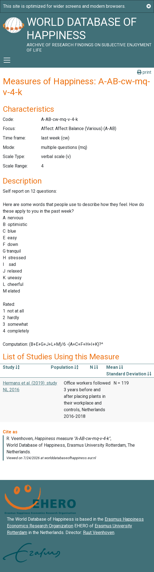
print (144, 72)
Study (11, 367)
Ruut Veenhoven (98, 532)
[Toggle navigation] (7, 60)
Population (64, 367)
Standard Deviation (128, 374)
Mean (114, 367)
